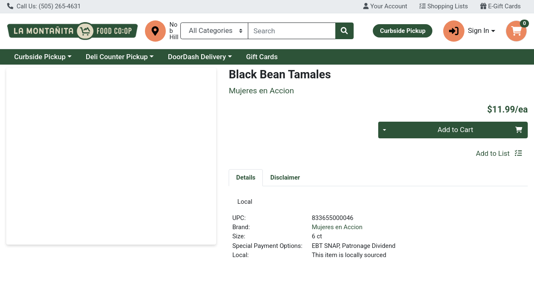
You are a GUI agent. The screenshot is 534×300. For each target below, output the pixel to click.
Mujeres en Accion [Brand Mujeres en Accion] (337, 230)
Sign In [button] (466, 31)
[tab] (246, 177)
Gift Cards (262, 56)
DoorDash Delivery (197, 56)
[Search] (292, 30)
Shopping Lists (443, 6)
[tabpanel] (378, 233)
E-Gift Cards (500, 6)
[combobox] (292, 30)
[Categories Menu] (214, 30)
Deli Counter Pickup (117, 56)
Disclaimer (285, 177)
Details (245, 177)
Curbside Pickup (40, 56)
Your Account (385, 6)
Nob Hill (174, 31)
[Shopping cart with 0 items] (516, 31)
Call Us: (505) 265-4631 (44, 6)
